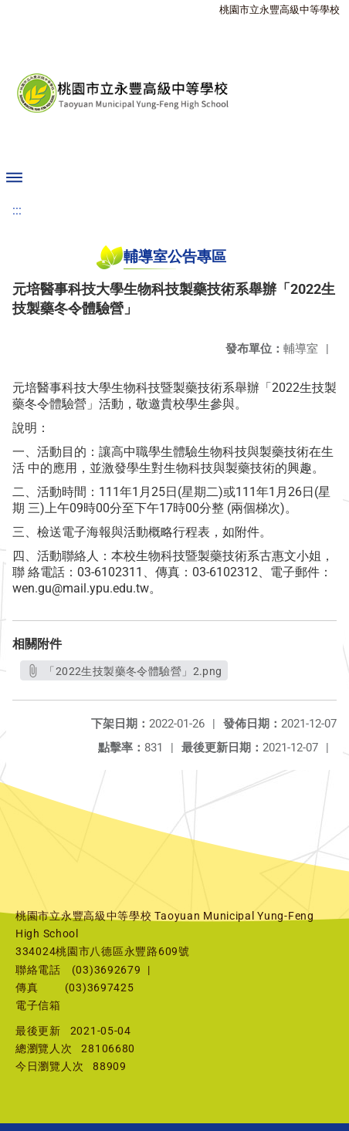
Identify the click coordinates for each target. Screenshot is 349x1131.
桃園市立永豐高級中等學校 (279, 9)
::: (17, 210)
